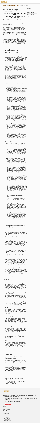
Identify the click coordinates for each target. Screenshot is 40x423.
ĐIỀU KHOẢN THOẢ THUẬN (24, 5)
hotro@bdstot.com (8, 420)
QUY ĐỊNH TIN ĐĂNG (30, 12)
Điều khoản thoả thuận (6, 409)
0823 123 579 (8, 418)
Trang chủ (4, 5)
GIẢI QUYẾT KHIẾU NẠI (30, 10)
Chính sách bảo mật (6, 412)
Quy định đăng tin (6, 410)
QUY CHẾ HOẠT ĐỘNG (30, 14)
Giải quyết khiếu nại (6, 413)
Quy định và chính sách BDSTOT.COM (12, 5)
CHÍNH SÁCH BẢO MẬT (30, 16)
